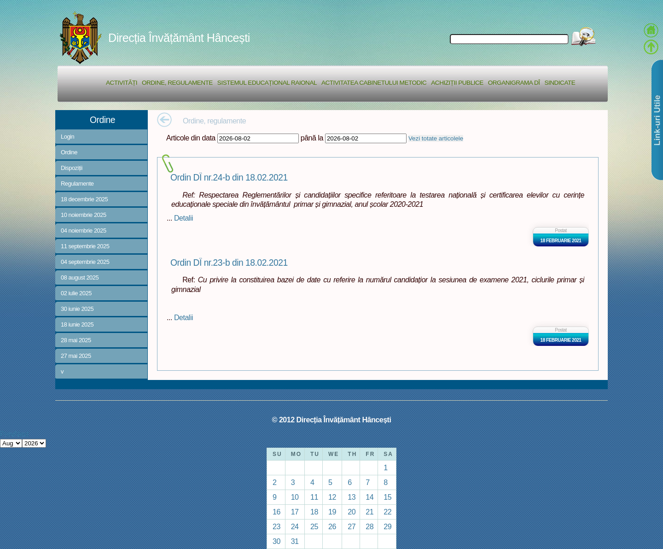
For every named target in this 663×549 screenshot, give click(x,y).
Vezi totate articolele (435, 138)
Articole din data (190, 138)
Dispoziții (71, 167)
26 (332, 526)
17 (295, 512)
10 (295, 497)
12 (332, 497)
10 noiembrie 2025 (83, 214)
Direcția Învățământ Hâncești (179, 37)
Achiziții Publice (457, 82)
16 (276, 512)
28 (369, 526)
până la (312, 138)
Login (67, 136)
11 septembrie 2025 (85, 246)
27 (351, 526)
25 (314, 526)
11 (314, 497)
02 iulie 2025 (76, 293)
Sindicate (559, 82)
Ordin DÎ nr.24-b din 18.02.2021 (229, 177)
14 (369, 497)
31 (295, 541)
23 (276, 526)
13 (351, 497)
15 (387, 497)
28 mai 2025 (76, 340)
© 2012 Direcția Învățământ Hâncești (331, 419)
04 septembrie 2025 (85, 261)
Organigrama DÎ (514, 82)
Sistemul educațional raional (267, 82)
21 (369, 512)
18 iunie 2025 (77, 324)
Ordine (69, 152)
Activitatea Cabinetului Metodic (373, 82)
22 (387, 512)
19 (332, 512)
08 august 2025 (80, 277)
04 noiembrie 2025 (83, 230)
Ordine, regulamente (177, 82)
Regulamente (77, 183)
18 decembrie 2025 (84, 199)
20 (351, 512)
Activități (121, 82)
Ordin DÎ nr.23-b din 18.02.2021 (229, 263)
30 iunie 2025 (77, 308)
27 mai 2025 (76, 355)
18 (314, 512)
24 (295, 526)
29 (387, 526)
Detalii (183, 218)
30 (276, 541)
